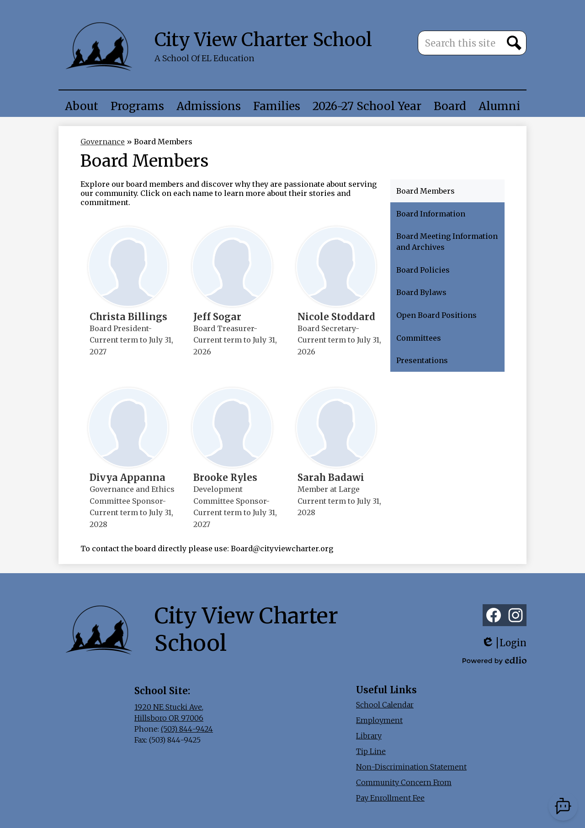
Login (503, 643)
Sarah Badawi (331, 478)
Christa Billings (128, 317)
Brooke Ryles (225, 478)
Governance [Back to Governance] (102, 141)
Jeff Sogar (217, 317)
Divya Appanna (127, 478)
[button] (81, 106)
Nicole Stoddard (336, 317)
